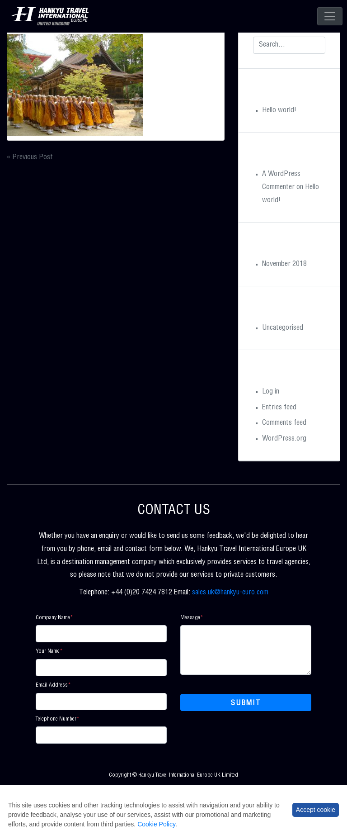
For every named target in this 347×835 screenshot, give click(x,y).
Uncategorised (282, 328)
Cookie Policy (156, 824)
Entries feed (279, 408)
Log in (270, 392)
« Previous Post (30, 157)
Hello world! (279, 110)
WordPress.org (284, 439)
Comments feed (284, 423)
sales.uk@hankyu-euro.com (230, 593)
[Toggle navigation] (329, 16)
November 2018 (284, 264)
